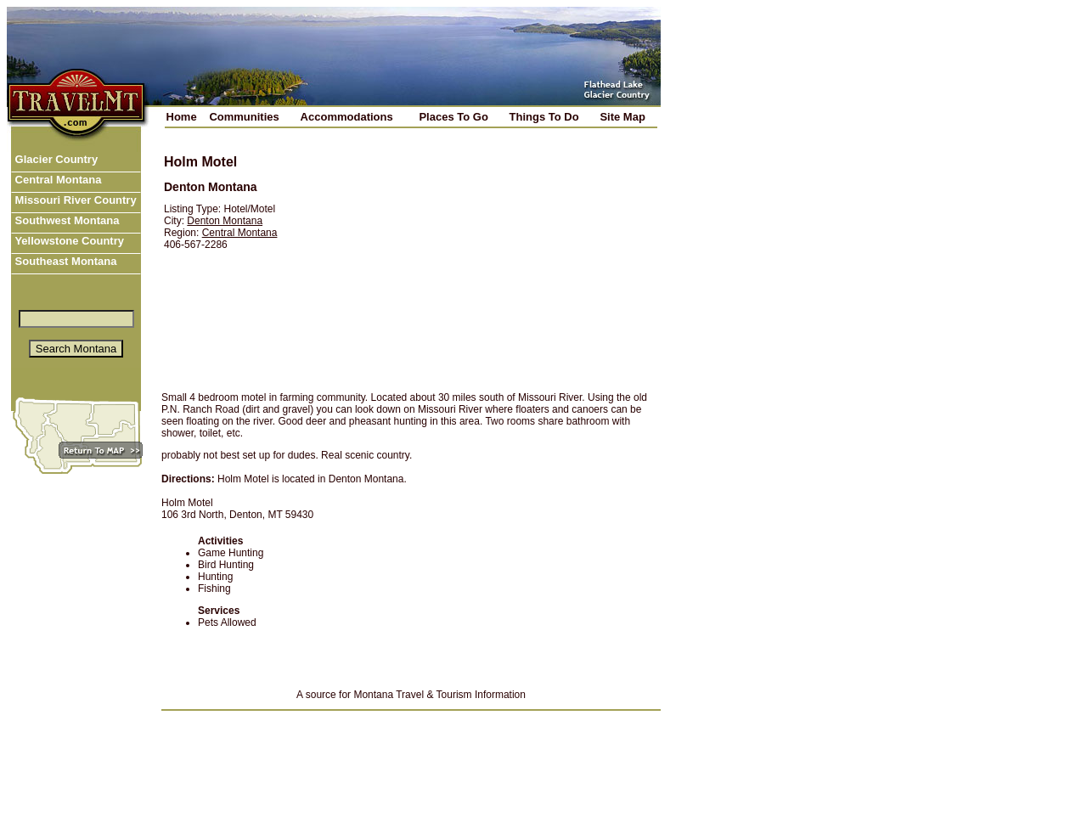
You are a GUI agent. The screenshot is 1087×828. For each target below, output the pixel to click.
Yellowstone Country (68, 240)
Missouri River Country (74, 200)
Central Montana (56, 179)
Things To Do (544, 116)
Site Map (622, 116)
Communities (244, 116)
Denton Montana (224, 221)
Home (181, 116)
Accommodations (347, 116)
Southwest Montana (65, 220)
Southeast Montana (64, 261)
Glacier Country (55, 159)
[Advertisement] (481, 261)
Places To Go (453, 116)
